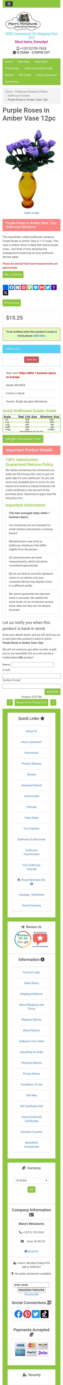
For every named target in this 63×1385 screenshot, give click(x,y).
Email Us (31, 1251)
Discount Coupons (31, 1131)
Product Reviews (31, 763)
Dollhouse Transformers (31, 852)
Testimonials (31, 796)
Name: (6, 664)
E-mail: (7, 670)
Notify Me (52, 691)
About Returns (31, 1030)
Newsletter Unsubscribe (31, 1144)
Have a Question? (46, 75)
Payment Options (31, 1062)
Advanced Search (31, 785)
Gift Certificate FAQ (31, 1106)
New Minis (41, 61)
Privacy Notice (31, 1073)
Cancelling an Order (31, 1052)
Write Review (11, 302)
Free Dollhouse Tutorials (31, 867)
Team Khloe (31, 817)
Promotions (12, 68)
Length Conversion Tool (22, 439)
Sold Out (31, 359)
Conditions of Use (31, 1084)
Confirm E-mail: (12, 680)
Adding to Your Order (31, 1041)
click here (39, 335)
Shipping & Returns (31, 994)
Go (31, 1189)
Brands (9, 75)
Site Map (31, 1095)
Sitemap (31, 807)
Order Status (31, 983)
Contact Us (11, 81)
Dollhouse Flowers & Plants (31, 91)
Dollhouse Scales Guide (39, 68)
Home (8, 61)
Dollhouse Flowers (19, 95)
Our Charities (31, 828)
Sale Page (24, 61)
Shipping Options (31, 1019)
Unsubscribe (31, 1294)
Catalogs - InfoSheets (31, 894)
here (20, 498)
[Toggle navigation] (9, 3)
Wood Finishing (31, 905)
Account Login (31, 972)
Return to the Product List (31, 702)
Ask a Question (13, 274)
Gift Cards (25, 75)
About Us (31, 731)
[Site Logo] (31, 21)
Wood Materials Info (31, 881)
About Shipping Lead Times (31, 1006)
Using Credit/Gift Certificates (31, 1119)
